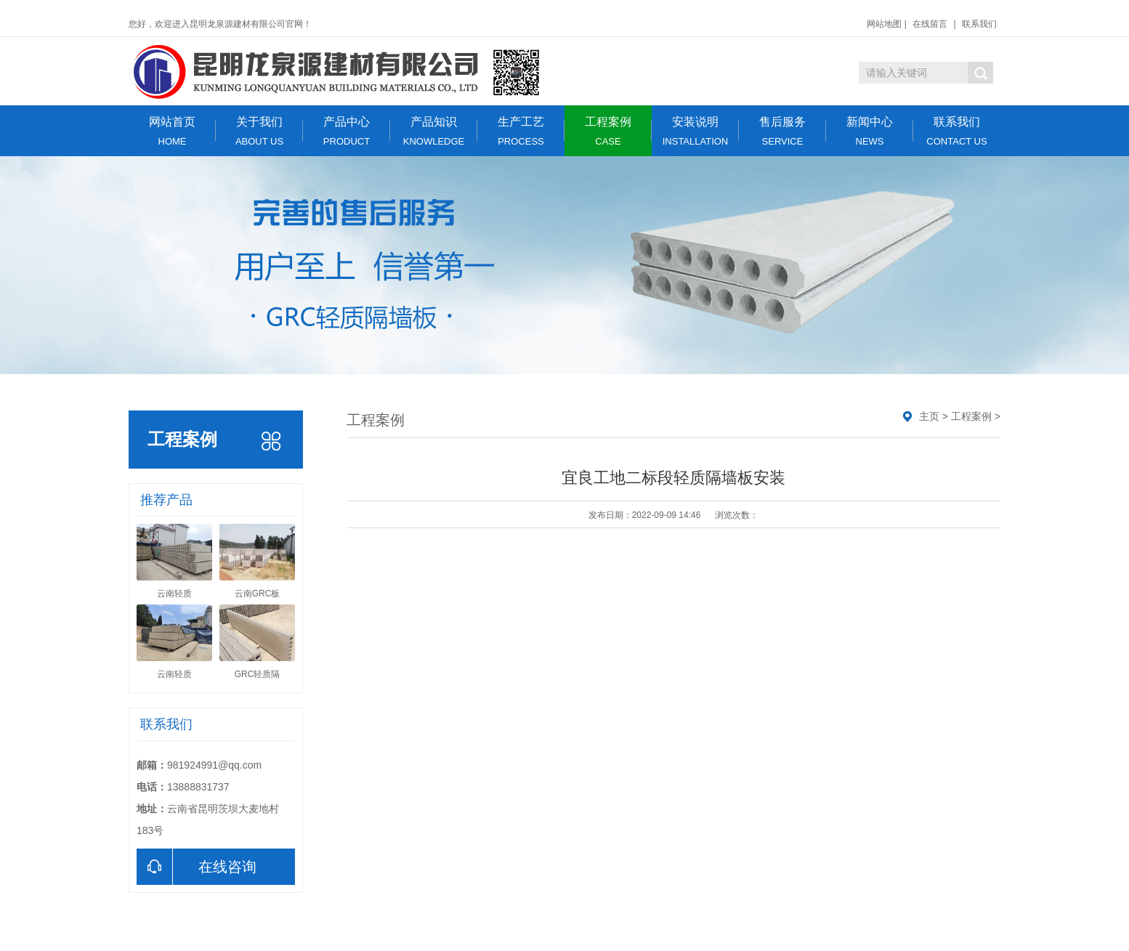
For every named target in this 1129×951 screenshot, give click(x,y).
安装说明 (695, 131)
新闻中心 (869, 131)
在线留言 (929, 24)
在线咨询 (196, 867)
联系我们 (979, 24)
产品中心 (346, 131)
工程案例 (608, 131)
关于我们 (259, 131)
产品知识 (433, 131)
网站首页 (172, 131)
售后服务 (782, 131)
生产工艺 (520, 131)
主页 (929, 416)
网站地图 (884, 24)
